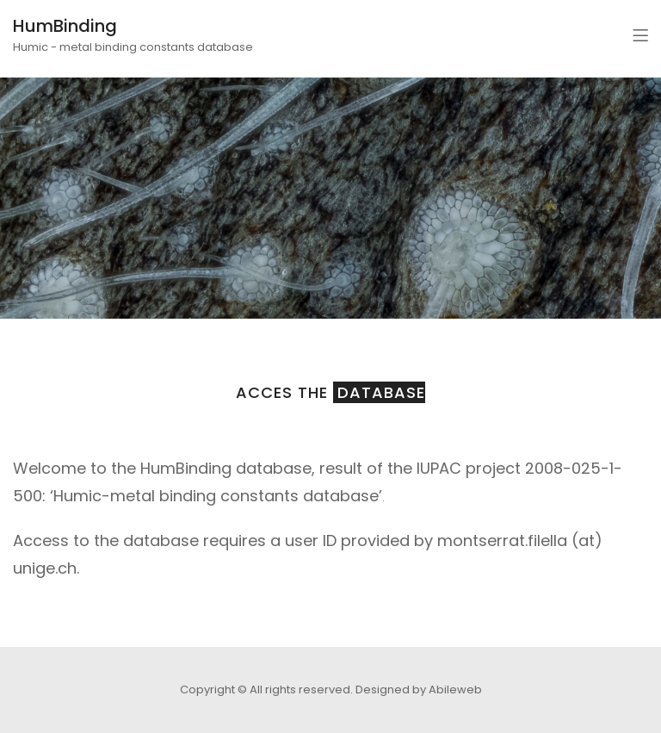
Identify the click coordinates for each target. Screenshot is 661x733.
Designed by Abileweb (418, 689)
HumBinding (65, 26)
